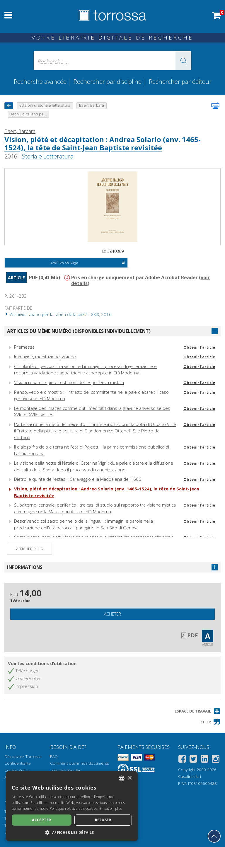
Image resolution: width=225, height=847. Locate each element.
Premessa (24, 347)
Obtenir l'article (199, 347)
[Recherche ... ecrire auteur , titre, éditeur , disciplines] (112, 60)
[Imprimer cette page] (215, 105)
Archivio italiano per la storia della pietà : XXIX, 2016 (58, 314)
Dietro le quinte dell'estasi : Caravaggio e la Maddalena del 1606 (77, 479)
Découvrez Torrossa (23, 756)
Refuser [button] (103, 819)
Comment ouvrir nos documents (79, 763)
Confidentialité (17, 763)
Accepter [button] (41, 819)
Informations (24, 567)
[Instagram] (216, 760)
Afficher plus (29, 548)
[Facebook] (182, 760)
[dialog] (72, 806)
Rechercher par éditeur (180, 81)
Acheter (112, 614)
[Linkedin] (204, 760)
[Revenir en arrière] (8, 105)
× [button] (129, 778)
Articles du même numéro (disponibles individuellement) (79, 331)
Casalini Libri (189, 776)
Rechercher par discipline (108, 81)
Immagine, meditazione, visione (45, 356)
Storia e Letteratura (48, 156)
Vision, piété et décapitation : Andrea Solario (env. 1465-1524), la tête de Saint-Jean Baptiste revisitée (102, 143)
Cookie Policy (16, 770)
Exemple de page (87, 263)
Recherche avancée (41, 81)
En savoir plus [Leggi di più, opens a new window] (110, 808)
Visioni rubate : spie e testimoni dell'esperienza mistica (69, 382)
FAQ (54, 756)
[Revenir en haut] (214, 836)
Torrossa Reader (65, 770)
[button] (183, 60)
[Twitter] (193, 760)
